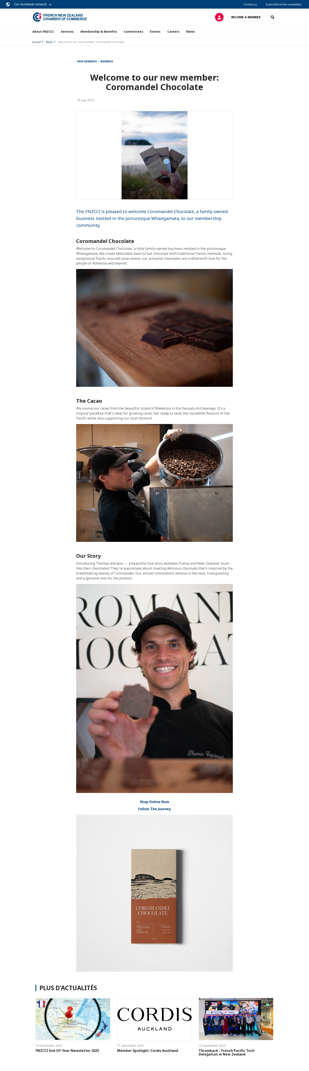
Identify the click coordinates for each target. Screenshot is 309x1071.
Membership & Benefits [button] (98, 31)
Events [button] (155, 31)
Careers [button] (173, 31)
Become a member (246, 17)
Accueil (36, 42)
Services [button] (67, 31)
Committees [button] (133, 31)
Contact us (250, 4)
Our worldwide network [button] (30, 4)
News (190, 31)
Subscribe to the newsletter (283, 4)
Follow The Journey (154, 809)
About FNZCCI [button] (43, 31)
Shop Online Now (154, 801)
